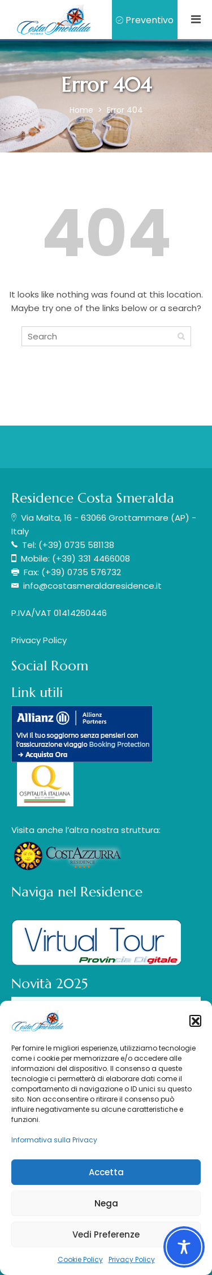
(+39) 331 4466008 (91, 558)
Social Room (49, 665)
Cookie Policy (80, 1259)
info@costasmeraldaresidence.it (92, 586)
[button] (195, 1020)
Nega (106, 1203)
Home (83, 110)
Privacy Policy (132, 1259)
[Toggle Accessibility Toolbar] (184, 1246)
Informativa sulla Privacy (54, 1140)
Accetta (106, 1172)
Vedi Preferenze (106, 1234)
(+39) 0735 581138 (76, 545)
